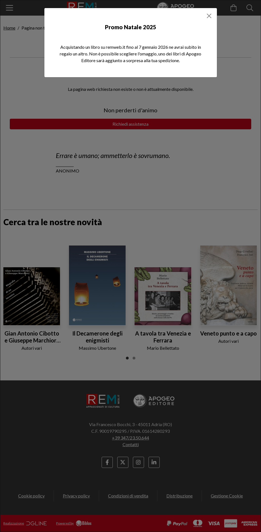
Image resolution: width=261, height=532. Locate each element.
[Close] (209, 15)
